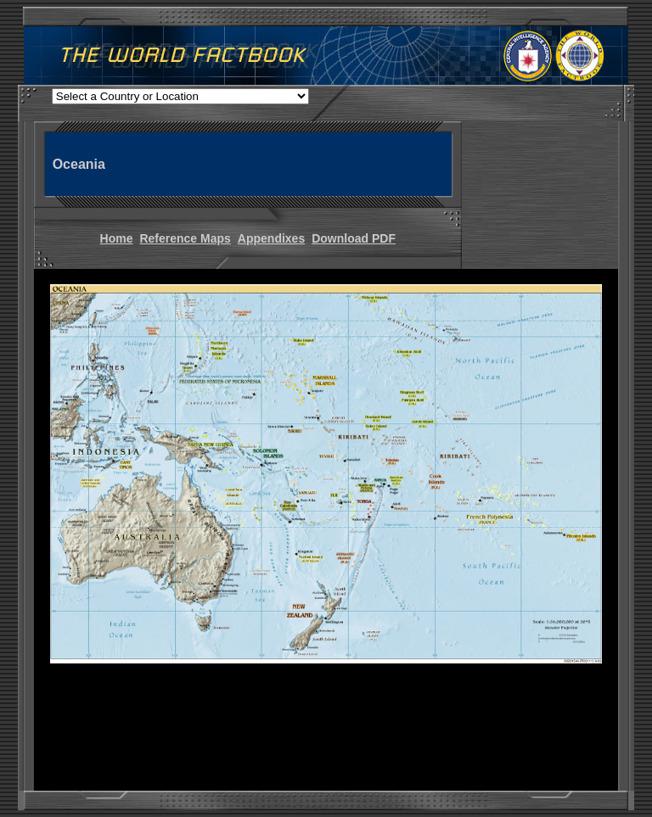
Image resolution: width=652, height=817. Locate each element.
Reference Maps (184, 238)
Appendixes (271, 238)
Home (116, 238)
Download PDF (354, 238)
